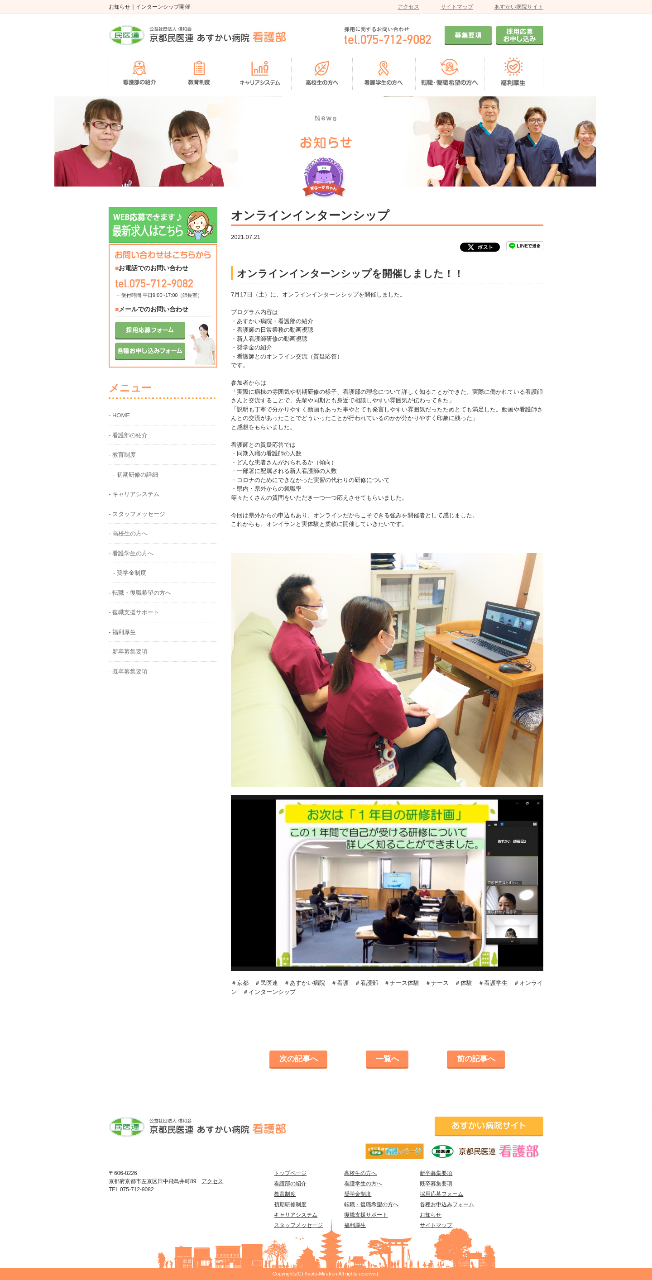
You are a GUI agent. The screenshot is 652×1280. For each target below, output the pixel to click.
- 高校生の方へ (128, 533)
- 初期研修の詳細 (135, 474)
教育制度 (285, 1194)
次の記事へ (298, 1059)
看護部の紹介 (290, 1183)
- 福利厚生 (122, 632)
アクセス (408, 7)
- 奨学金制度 (129, 572)
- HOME (119, 415)
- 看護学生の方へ (131, 553)
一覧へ (387, 1059)
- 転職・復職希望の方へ (140, 592)
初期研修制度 (290, 1204)
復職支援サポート (366, 1215)
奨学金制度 (357, 1194)
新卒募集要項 (436, 1173)
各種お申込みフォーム (447, 1204)
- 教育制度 (122, 454)
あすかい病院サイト (518, 7)
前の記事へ (476, 1059)
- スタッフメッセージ (137, 514)
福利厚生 (355, 1225)
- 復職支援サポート (134, 612)
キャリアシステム (295, 1215)
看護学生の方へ (363, 1183)
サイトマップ (457, 7)
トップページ (290, 1173)
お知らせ (430, 1215)
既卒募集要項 (436, 1183)
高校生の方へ (360, 1173)
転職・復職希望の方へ (371, 1204)
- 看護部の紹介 (128, 435)
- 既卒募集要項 (128, 671)
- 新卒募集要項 (128, 651)
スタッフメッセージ (298, 1225)
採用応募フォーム (441, 1194)
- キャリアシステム (134, 494)
